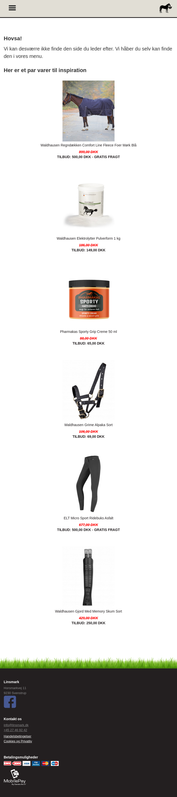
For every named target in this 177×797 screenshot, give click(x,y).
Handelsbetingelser (17, 736)
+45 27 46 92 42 (15, 730)
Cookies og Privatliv (18, 741)
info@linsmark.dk (16, 725)
